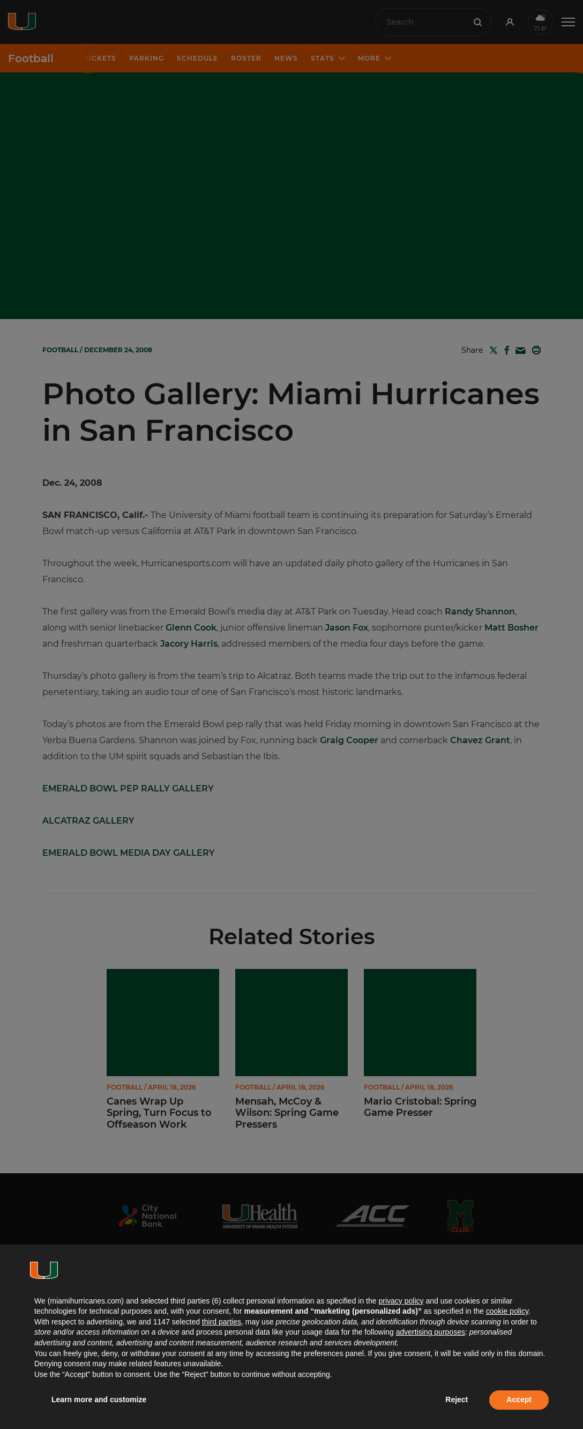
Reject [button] (456, 1399)
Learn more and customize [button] (98, 1399)
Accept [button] (519, 1399)
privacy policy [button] (400, 1301)
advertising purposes (430, 1332)
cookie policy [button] (507, 1311)
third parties (221, 1321)
